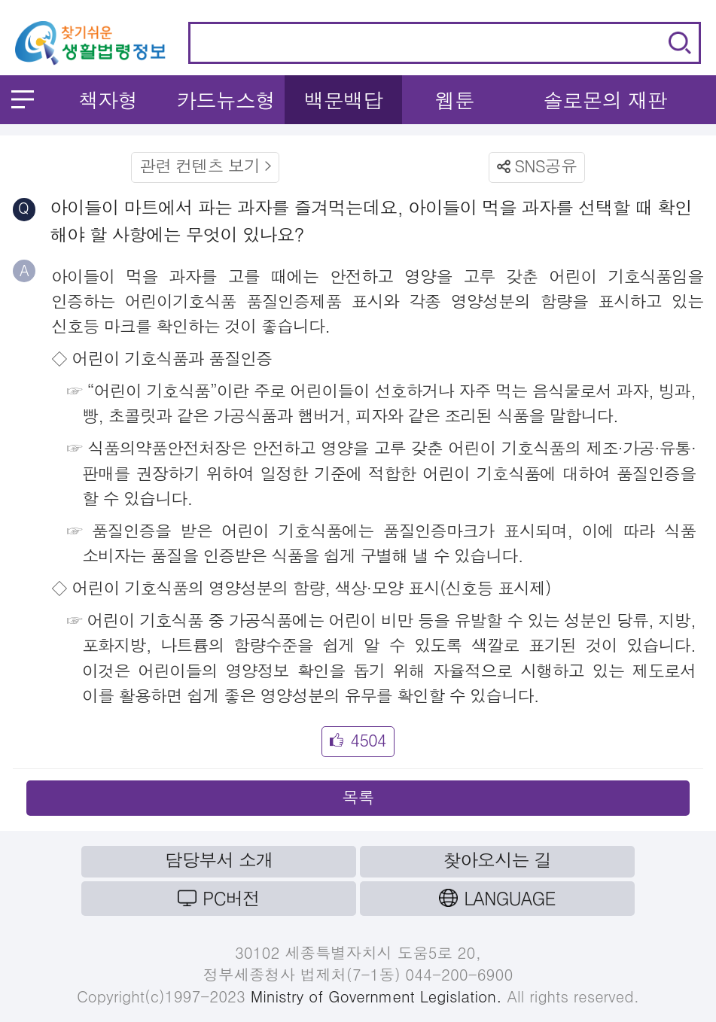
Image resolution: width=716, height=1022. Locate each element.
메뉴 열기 (22, 99)
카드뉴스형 (225, 99)
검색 (680, 43)
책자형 (108, 99)
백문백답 (343, 99)
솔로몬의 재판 (605, 99)
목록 (357, 796)
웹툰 (454, 99)
